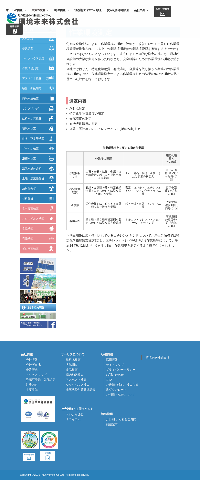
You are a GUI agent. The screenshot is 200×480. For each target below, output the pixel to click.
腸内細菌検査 (75, 374)
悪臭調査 (39, 48)
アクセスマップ (36, 374)
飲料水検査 (73, 359)
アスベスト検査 (39, 78)
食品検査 (39, 228)
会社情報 (32, 359)
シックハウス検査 (77, 384)
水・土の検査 (14, 10)
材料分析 (39, 198)
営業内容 (32, 384)
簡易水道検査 (39, 98)
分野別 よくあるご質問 (121, 419)
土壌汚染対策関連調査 (80, 389)
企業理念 (32, 369)
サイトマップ (115, 364)
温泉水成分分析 (39, 168)
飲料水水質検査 (39, 118)
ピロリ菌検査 (39, 248)
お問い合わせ (115, 374)
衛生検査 (59, 10)
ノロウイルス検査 (39, 218)
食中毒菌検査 (39, 208)
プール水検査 (39, 148)
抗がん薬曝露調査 (118, 10)
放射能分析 (39, 188)
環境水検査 (39, 128)
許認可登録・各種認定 (40, 379)
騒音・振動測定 (39, 88)
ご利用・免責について (120, 394)
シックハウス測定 (39, 58)
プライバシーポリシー (120, 369)
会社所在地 (33, 364)
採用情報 (112, 359)
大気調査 (72, 364)
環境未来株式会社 (157, 357)
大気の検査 (38, 10)
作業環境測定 (39, 68)
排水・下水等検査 (39, 138)
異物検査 (39, 238)
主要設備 (32, 389)
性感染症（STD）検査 (88, 10)
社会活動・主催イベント (77, 409)
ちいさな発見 (75, 414)
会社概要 (139, 10)
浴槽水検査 (39, 158)
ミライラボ (73, 419)
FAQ (109, 379)
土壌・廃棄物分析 (39, 178)
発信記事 (112, 424)
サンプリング (39, 108)
